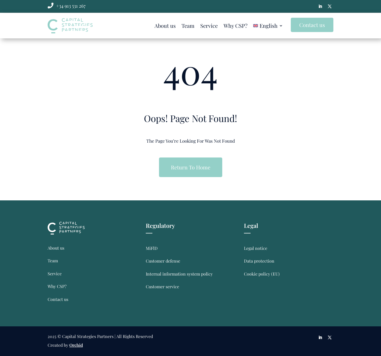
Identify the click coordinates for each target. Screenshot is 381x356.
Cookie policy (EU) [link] (262, 274)
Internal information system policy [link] (179, 274)
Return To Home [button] (190, 167)
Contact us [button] (312, 24)
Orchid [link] (76, 345)
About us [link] (165, 25)
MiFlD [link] (152, 248)
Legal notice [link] (255, 248)
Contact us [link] (58, 299)
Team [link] (188, 25)
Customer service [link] (162, 286)
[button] (320, 6)
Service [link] (209, 25)
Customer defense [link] (163, 261)
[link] (70, 6)
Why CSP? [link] (235, 25)
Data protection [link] (259, 261)
